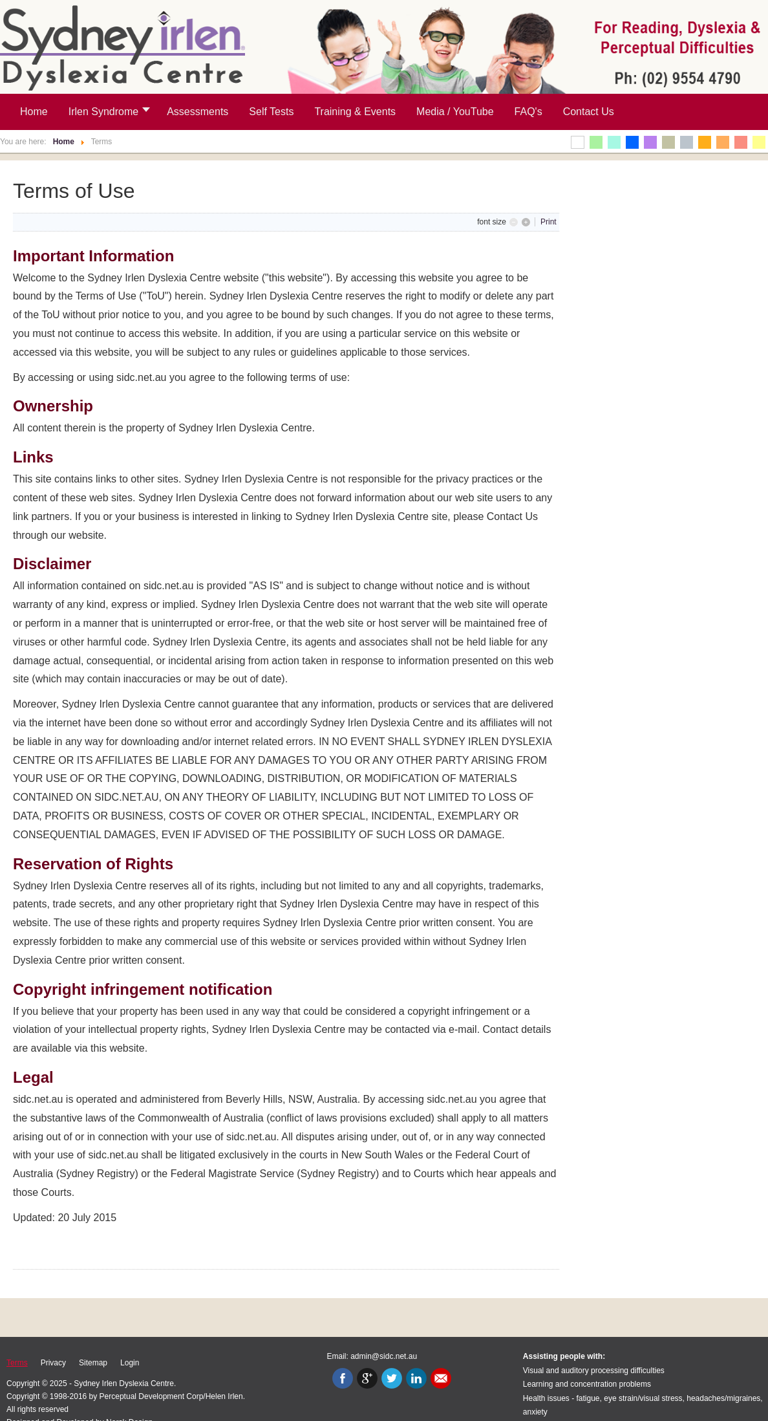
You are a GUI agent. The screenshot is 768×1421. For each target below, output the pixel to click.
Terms (17, 1362)
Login (129, 1362)
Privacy (53, 1362)
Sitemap (93, 1362)
